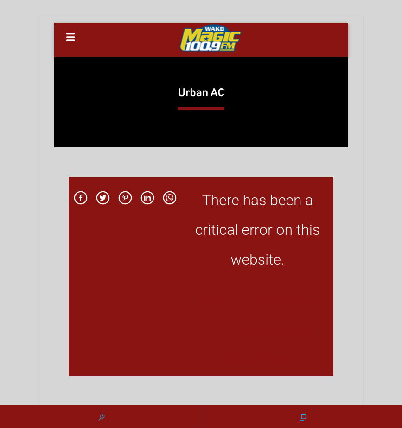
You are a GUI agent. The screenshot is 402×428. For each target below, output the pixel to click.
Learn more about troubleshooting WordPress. (257, 329)
